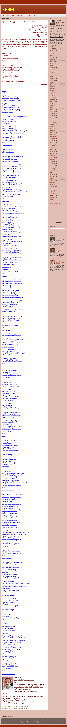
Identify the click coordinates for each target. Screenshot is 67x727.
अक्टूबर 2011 (53, 136)
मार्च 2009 (52, 193)
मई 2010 (52, 169)
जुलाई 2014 (52, 101)
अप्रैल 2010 (52, 170)
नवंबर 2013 (52, 111)
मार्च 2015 (52, 94)
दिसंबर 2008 (52, 199)
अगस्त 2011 (52, 140)
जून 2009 (52, 188)
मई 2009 (52, 190)
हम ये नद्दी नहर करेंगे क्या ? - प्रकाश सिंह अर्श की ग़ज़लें (60, 250)
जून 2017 (52, 76)
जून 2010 (52, 167)
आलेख (8, 15)
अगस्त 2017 (52, 74)
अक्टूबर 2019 (53, 69)
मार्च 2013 (52, 120)
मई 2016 (52, 84)
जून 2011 (52, 144)
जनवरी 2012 (52, 132)
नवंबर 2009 (52, 180)
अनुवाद (3, 15)
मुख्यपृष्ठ (24, 713)
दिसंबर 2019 (52, 67)
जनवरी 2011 (52, 153)
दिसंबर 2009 (52, 178)
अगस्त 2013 (52, 115)
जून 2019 (52, 71)
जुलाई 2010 (52, 165)
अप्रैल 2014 (52, 105)
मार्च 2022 (52, 55)
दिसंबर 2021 (52, 59)
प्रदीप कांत (59, 20)
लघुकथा (35, 15)
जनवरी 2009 (52, 197)
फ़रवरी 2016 (52, 86)
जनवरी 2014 (52, 109)
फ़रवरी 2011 (52, 151)
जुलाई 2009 (52, 186)
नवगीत (30, 15)
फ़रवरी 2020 (52, 65)
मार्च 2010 (52, 172)
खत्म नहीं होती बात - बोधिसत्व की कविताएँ (60, 238)
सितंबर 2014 (52, 99)
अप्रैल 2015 (52, 92)
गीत (26, 15)
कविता (13, 15)
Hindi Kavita (24, 708)
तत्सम (8, 9)
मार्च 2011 (52, 149)
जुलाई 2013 (52, 117)
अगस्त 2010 (52, 163)
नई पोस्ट (4, 713)
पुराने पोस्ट (44, 713)
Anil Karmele (17, 708)
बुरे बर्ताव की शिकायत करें (56, 203)
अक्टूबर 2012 (53, 124)
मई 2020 (52, 63)
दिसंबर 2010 (52, 155)
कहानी (18, 15)
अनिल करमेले (7, 708)
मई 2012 (52, 128)
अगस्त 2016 (52, 82)
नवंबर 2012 (52, 122)
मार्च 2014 (52, 107)
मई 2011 (52, 145)
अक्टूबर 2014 (53, 97)
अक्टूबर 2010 (53, 159)
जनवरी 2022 (52, 57)
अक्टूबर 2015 (53, 88)
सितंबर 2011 (52, 138)
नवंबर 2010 (52, 157)
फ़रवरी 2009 (52, 195)
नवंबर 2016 (52, 80)
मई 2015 (52, 90)
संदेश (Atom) (10, 716)
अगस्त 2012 (52, 126)
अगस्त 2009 (52, 184)
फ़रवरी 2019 (52, 73)
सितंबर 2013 (52, 113)
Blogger (38, 721)
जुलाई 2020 (52, 61)
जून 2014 (52, 103)
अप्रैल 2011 (52, 147)
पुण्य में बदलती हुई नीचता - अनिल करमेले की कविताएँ (21, 22)
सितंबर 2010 (52, 161)
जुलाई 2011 (52, 142)
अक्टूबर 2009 (53, 182)
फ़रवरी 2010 (52, 174)
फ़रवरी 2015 (52, 96)
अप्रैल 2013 (52, 119)
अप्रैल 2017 (52, 78)
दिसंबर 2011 (52, 134)
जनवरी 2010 (52, 176)
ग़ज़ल (22, 15)
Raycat (29, 721)
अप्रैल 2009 (52, 192)
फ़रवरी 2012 (52, 130)
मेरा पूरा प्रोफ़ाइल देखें (54, 50)
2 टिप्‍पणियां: (14, 706)
